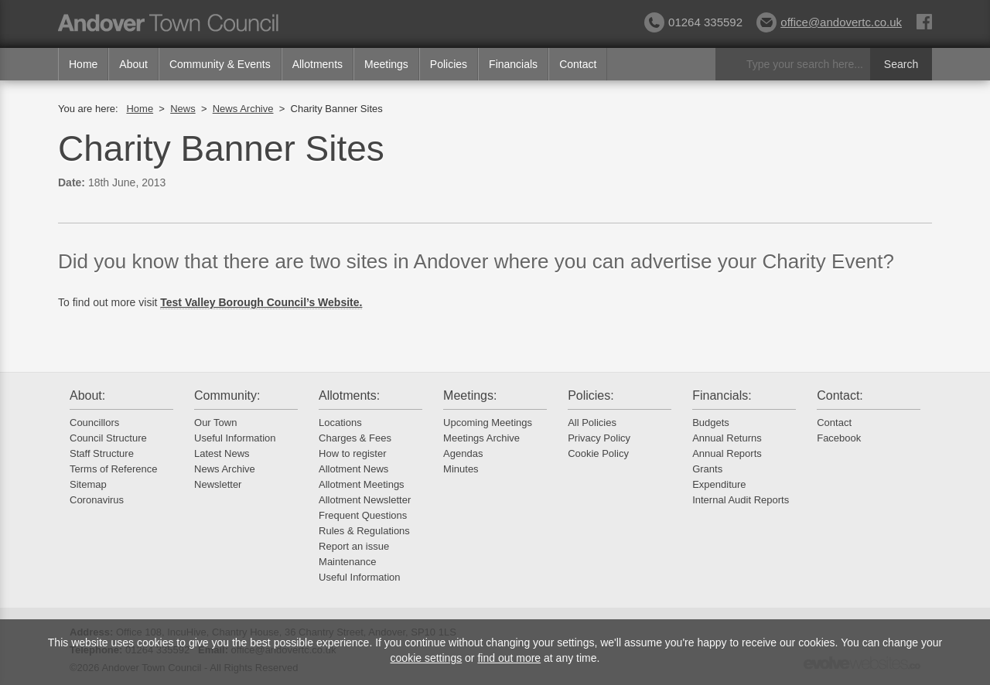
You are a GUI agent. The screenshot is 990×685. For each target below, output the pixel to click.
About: (87, 395)
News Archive (243, 108)
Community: (227, 395)
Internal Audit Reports (740, 500)
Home (83, 64)
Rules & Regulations (364, 531)
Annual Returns (727, 438)
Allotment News (353, 469)
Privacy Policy (599, 438)
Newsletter (217, 484)
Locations (340, 422)
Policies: (591, 395)
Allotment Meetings (362, 484)
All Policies (592, 422)
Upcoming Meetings (487, 422)
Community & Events (220, 64)
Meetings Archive (481, 438)
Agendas (463, 453)
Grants (707, 469)
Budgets (710, 422)
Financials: (721, 395)
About (133, 64)
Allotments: (349, 395)
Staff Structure (102, 453)
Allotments (317, 64)
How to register (352, 453)
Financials (513, 64)
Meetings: (470, 395)
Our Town (215, 422)
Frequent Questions (363, 515)
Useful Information (235, 438)
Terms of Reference (113, 469)
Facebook (839, 438)
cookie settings (427, 658)
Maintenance (347, 561)
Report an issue (354, 546)
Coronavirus (97, 500)
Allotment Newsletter (365, 500)
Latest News (222, 453)
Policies (448, 64)
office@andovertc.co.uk (829, 22)
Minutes (461, 469)
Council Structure (108, 438)
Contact (577, 64)
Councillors (94, 422)
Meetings (386, 64)
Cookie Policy (598, 453)
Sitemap (88, 484)
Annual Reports (727, 453)
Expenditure (719, 484)
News (183, 108)
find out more (509, 658)
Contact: (840, 395)
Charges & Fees (355, 438)
